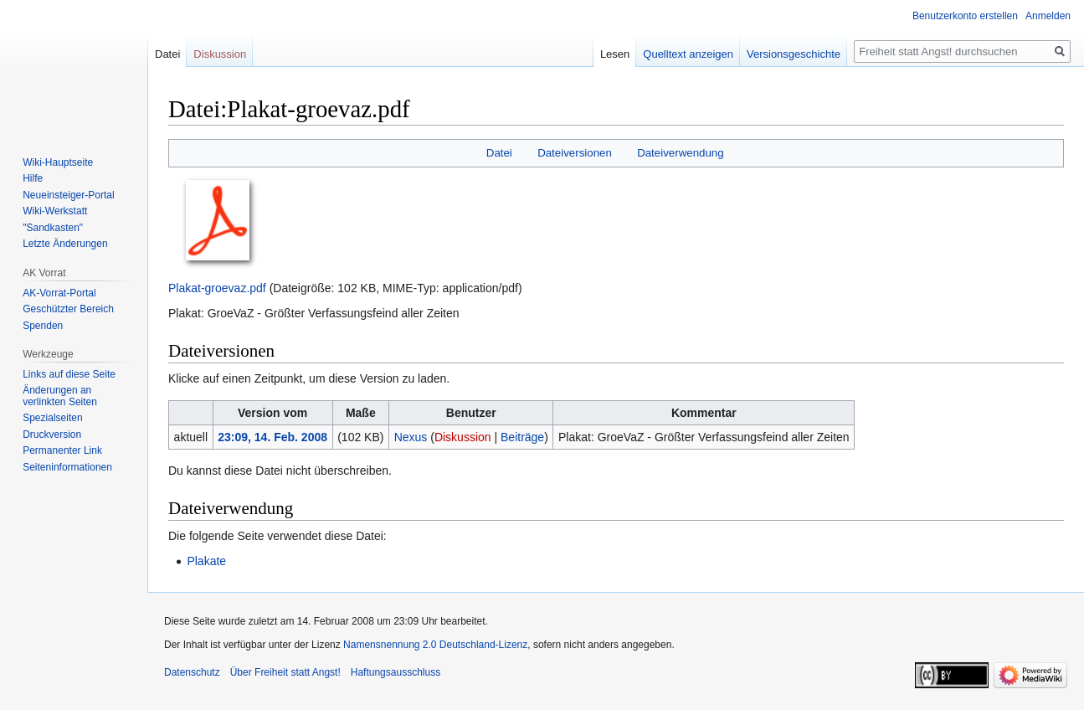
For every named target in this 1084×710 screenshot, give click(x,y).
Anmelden (1048, 16)
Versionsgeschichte (793, 54)
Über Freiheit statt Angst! (285, 672)
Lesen (614, 54)
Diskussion (462, 437)
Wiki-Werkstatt (55, 211)
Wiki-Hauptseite (58, 162)
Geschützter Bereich (68, 309)
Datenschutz (192, 672)
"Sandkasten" (53, 228)
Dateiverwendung (680, 153)
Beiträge (522, 437)
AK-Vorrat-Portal (59, 293)
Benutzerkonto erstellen (965, 16)
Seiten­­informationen (67, 467)
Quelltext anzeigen (688, 54)
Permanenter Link (62, 450)
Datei (499, 153)
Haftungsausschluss (395, 672)
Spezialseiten (52, 418)
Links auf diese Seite (69, 374)
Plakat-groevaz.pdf (217, 288)
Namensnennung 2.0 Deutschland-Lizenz (435, 645)
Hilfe (33, 178)
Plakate (206, 561)
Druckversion (52, 434)
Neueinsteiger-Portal (68, 195)
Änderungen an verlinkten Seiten (60, 396)
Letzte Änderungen (65, 244)
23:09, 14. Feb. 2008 (272, 437)
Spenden (43, 326)
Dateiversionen (574, 153)
